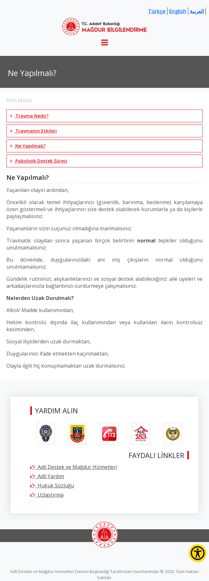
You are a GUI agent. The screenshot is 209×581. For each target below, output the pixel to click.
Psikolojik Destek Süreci (38, 161)
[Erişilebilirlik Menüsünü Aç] (197, 553)
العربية (197, 11)
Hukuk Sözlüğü (52, 485)
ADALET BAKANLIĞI (104, 555)
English (177, 11)
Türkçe (157, 11)
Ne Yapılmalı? (28, 146)
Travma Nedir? (29, 116)
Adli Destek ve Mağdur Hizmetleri (73, 466)
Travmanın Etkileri (33, 131)
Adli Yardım (47, 476)
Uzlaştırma (46, 494)
